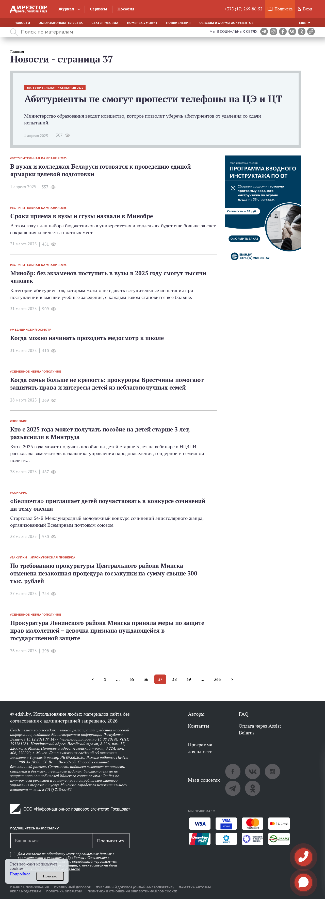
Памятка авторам (195, 887)
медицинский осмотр (31, 329)
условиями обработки (66, 858)
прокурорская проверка (53, 557)
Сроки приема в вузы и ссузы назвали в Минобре (81, 216)
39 (188, 679)
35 (131, 679)
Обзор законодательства (61, 23)
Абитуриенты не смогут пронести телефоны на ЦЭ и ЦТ (153, 99)
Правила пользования (29, 887)
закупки (19, 557)
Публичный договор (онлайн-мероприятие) (135, 887)
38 (174, 679)
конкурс (19, 492)
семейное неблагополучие (36, 371)
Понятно (50, 876)
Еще (302, 23)
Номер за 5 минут (142, 23)
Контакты (198, 726)
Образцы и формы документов (226, 23)
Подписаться (110, 840)
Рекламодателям (25, 891)
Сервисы (98, 9)
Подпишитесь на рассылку (34, 828)
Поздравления (178, 23)
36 (146, 679)
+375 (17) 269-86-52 (243, 9)
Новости (22, 23)
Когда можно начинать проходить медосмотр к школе (87, 337)
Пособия (125, 9)
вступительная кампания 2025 (55, 88)
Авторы (196, 714)
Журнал (66, 9)
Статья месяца (104, 23)
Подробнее (20, 874)
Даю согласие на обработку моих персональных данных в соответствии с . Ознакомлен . (67, 861)
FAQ (243, 714)
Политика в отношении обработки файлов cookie (132, 891)
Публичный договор (72, 887)
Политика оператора (64, 891)
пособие (19, 421)
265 (217, 679)
